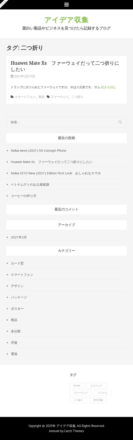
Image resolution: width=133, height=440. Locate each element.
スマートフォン (25, 97)
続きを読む (108, 87)
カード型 (17, 263)
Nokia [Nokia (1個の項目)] (77, 385)
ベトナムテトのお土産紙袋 (30, 184)
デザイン (17, 286)
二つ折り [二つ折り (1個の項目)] (78, 400)
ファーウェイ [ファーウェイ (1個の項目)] (81, 392)
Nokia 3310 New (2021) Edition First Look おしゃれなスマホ (56, 173)
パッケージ (19, 297)
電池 (14, 354)
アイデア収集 (66, 19)
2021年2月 (19, 237)
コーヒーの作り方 (23, 196)
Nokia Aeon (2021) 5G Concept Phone (38, 150)
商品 (42, 97)
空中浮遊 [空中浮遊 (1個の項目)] (98, 400)
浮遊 (14, 342)
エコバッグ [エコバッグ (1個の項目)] (96, 385)
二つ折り (78, 97)
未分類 (15, 331)
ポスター (17, 308)
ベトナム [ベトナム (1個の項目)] (102, 392)
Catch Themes (74, 431)
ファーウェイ (60, 97)
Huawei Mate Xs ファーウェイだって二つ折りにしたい (52, 162)
